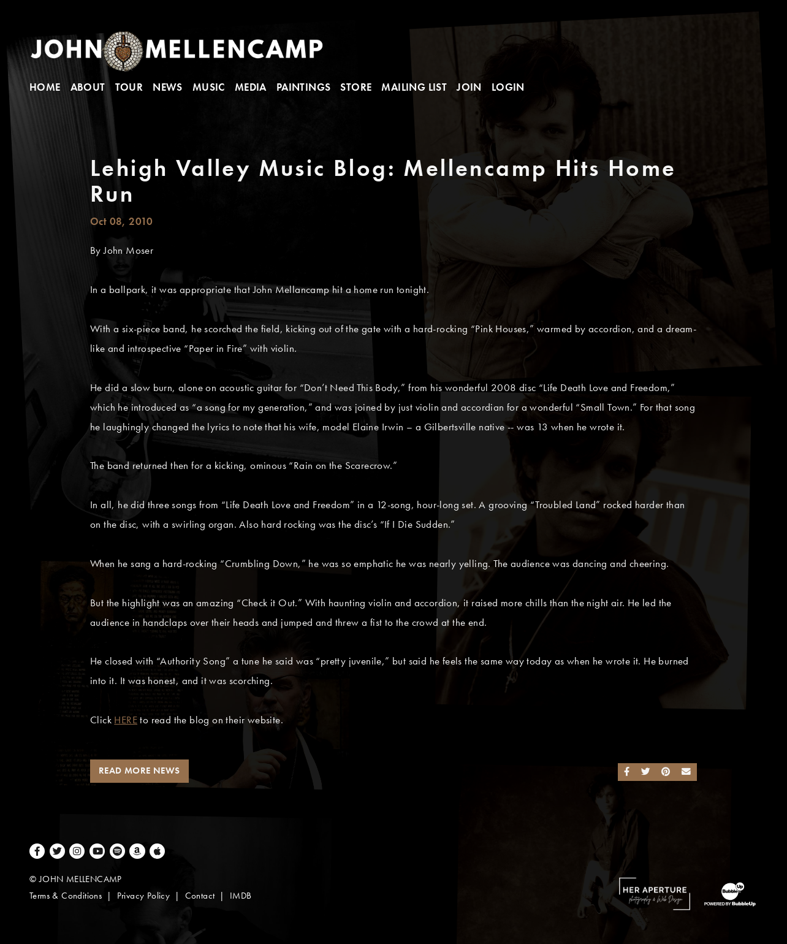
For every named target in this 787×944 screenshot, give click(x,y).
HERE (125, 720)
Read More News (139, 770)
